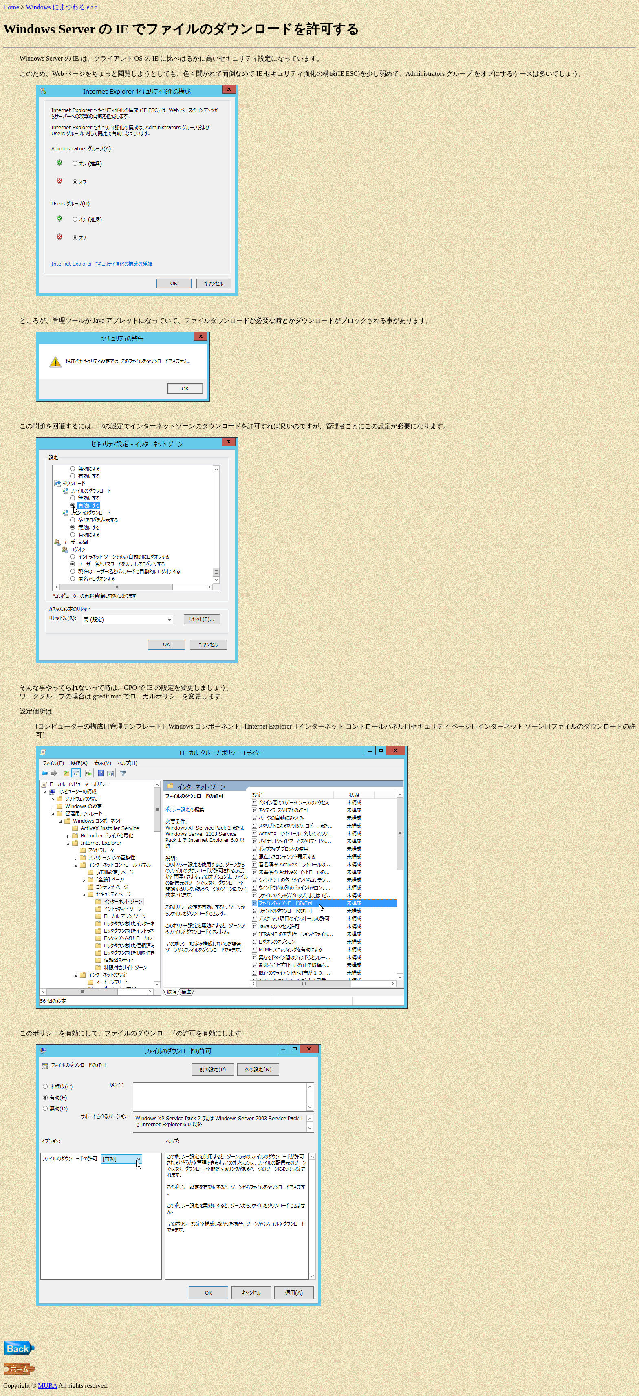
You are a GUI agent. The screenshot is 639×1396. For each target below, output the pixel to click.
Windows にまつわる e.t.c (61, 7)
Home (11, 7)
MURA (47, 1385)
